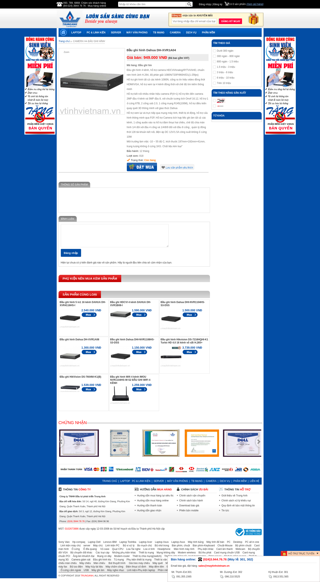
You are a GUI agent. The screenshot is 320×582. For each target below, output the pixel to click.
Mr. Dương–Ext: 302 (231, 572)
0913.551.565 (278, 576)
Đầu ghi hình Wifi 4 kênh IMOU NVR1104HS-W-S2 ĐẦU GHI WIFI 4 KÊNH (130, 383)
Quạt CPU (116, 552)
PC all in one (251, 545)
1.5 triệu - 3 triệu (226, 66)
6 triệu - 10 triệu (226, 77)
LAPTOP (76, 32)
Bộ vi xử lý (127, 549)
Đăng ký (217, 4)
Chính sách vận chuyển (192, 499)
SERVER (116, 32)
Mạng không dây (165, 556)
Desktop (236, 545)
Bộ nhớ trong (161, 549)
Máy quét (156, 566)
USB (85, 573)
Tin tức (225, 514)
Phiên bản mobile (189, 514)
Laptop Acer (144, 545)
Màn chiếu (98, 566)
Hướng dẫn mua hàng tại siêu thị (155, 499)
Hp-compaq (77, 545)
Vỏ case (103, 552)
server (85, 549)
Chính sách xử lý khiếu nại (236, 504)
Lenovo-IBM (109, 545)
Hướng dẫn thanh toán (149, 509)
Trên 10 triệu (224, 83)
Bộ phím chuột (242, 549)
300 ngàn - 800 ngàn (228, 56)
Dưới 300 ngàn (225, 50)
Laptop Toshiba (126, 545)
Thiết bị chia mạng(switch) (146, 559)
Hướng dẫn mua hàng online (153, 504)
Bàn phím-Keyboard (203, 549)
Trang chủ (64, 41)
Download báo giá (189, 509)
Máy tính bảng (195, 545)
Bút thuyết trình (115, 566)
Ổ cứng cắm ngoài (70, 573)
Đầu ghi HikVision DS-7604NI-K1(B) (80, 380)
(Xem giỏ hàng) (254, 4)
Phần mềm (163, 573)
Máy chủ (97, 549)
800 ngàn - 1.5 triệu (228, 61)
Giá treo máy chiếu (138, 566)
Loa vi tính (148, 552)
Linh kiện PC (111, 549)
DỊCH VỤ (191, 32)
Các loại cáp (101, 556)
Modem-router (121, 559)
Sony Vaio (64, 545)
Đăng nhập (205, 4)
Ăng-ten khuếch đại (82, 559)
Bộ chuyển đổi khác (80, 556)
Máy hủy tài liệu (93, 570)
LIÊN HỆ (254, 484)
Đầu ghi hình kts (101, 563)
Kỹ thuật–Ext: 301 (278, 572)
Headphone (163, 552)
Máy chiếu (84, 566)
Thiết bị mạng (145, 556)
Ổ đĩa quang (88, 552)
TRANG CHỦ (109, 484)
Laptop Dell (93, 545)
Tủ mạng (118, 563)
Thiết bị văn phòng (163, 563)
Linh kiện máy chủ (70, 549)
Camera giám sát (80, 563)
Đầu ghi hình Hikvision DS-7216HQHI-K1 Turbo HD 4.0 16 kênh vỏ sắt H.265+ (184, 345)
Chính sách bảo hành (191, 504)
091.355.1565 (181, 576)
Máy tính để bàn (214, 545)
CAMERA (175, 32)
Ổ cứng (75, 552)
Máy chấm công (113, 570)
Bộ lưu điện (75, 570)
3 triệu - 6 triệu (225, 72)
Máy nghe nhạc (114, 573)
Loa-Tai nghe (132, 552)
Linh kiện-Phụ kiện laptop (140, 573)
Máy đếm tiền (155, 570)
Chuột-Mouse (224, 549)
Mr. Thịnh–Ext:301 (181, 572)
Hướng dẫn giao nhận (149, 514)
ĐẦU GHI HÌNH (96, 41)
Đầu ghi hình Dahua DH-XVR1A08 (79, 343)
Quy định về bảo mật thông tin (238, 509)
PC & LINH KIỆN (96, 32)
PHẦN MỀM (208, 32)
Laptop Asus (161, 545)
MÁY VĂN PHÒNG (136, 32)
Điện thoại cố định (135, 570)
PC (227, 545)
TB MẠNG (158, 32)
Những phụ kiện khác (123, 556)
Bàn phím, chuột (180, 549)
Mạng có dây (103, 559)
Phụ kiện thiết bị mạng (138, 563)
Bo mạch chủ (143, 549)
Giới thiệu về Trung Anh (235, 499)
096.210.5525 (230, 576)
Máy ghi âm (97, 573)
